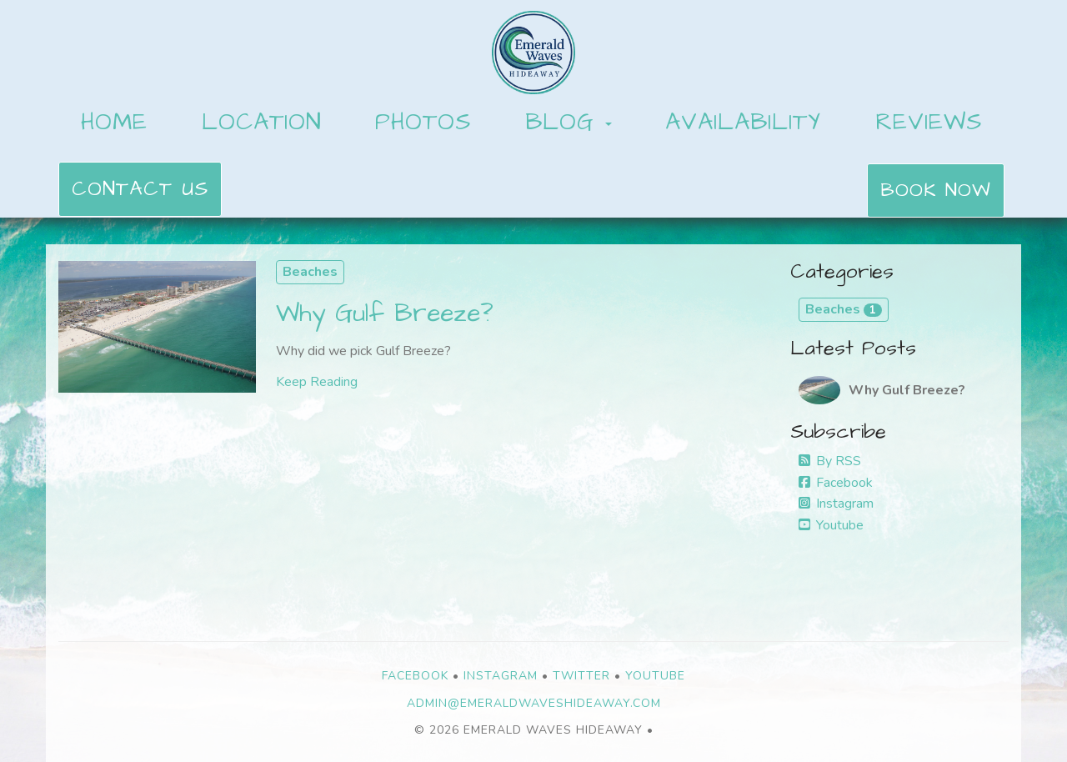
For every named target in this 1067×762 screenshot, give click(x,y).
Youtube (831, 525)
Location (262, 122)
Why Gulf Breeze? (384, 313)
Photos (423, 122)
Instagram (836, 503)
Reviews (928, 122)
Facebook (836, 483)
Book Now (935, 190)
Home (114, 122)
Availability (743, 122)
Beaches (310, 272)
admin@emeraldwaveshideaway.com (534, 703)
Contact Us (140, 189)
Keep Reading (317, 382)
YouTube (655, 676)
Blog (559, 122)
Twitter (581, 676)
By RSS (830, 461)
